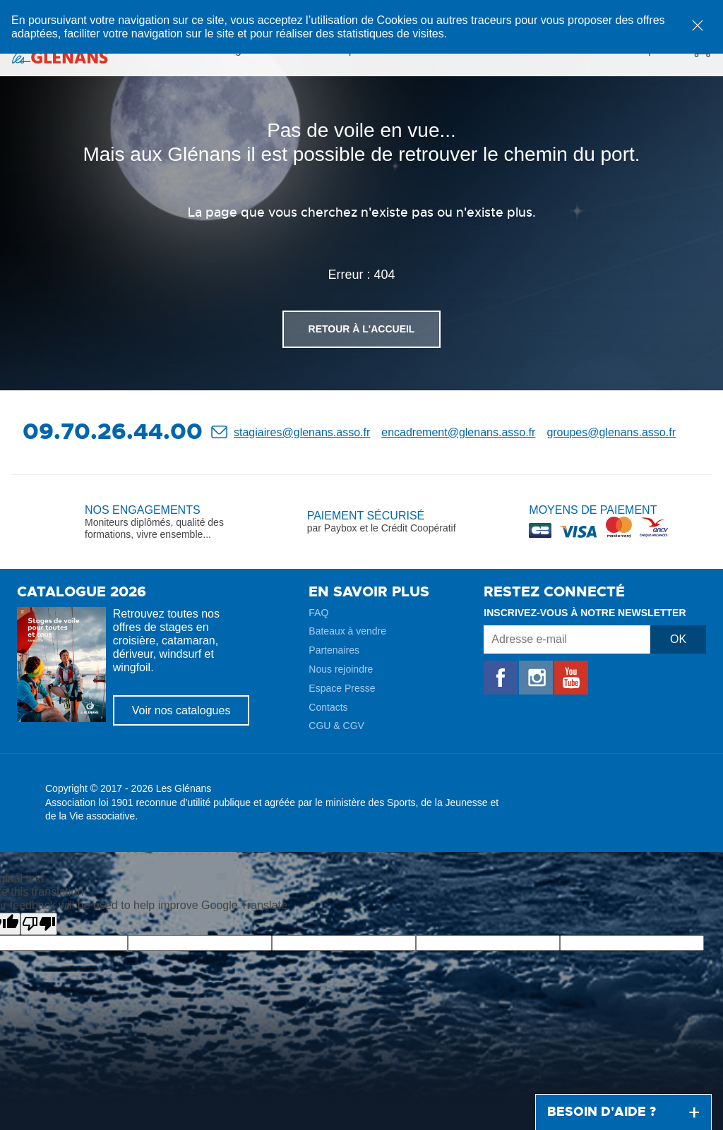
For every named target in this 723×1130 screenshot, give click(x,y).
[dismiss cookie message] (698, 25)
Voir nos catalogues (181, 710)
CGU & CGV (336, 725)
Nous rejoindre (341, 669)
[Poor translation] (38, 924)
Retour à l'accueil (362, 329)
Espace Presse (342, 688)
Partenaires (334, 650)
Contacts (328, 707)
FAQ (318, 612)
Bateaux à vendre (347, 631)
